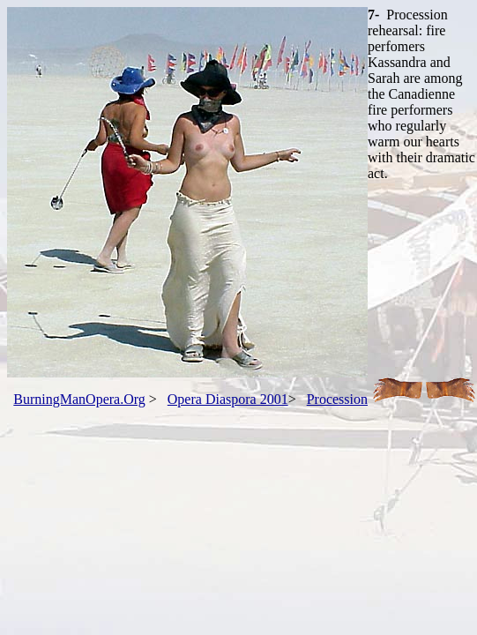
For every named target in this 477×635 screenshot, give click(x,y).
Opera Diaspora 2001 (228, 399)
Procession (337, 399)
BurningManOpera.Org (79, 399)
